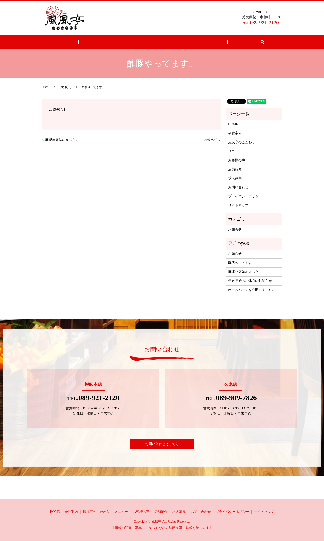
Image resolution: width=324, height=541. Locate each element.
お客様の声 (162, 42)
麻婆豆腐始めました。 (62, 139)
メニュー (142, 42)
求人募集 (199, 42)
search (235, 42)
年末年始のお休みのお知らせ (250, 281)
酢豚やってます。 (241, 263)
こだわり (125, 42)
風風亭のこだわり (241, 142)
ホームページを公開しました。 (251, 290)
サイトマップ (238, 205)
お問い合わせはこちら (162, 444)
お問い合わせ (219, 42)
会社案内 (108, 42)
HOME (92, 42)
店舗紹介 (181, 42)
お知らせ (66, 87)
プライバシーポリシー (245, 196)
